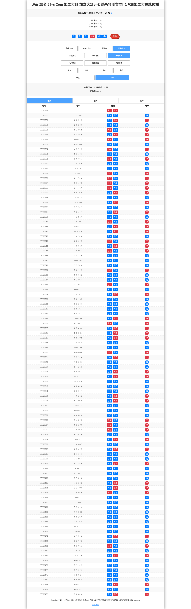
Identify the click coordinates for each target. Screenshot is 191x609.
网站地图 (95, 605)
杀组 (86, 70)
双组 (112, 78)
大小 (104, 70)
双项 (78, 78)
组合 (69, 70)
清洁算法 (118, 56)
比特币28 (121, 48)
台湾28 (104, 48)
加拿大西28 (87, 48)
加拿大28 (69, 48)
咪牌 (115, 36)
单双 (121, 70)
